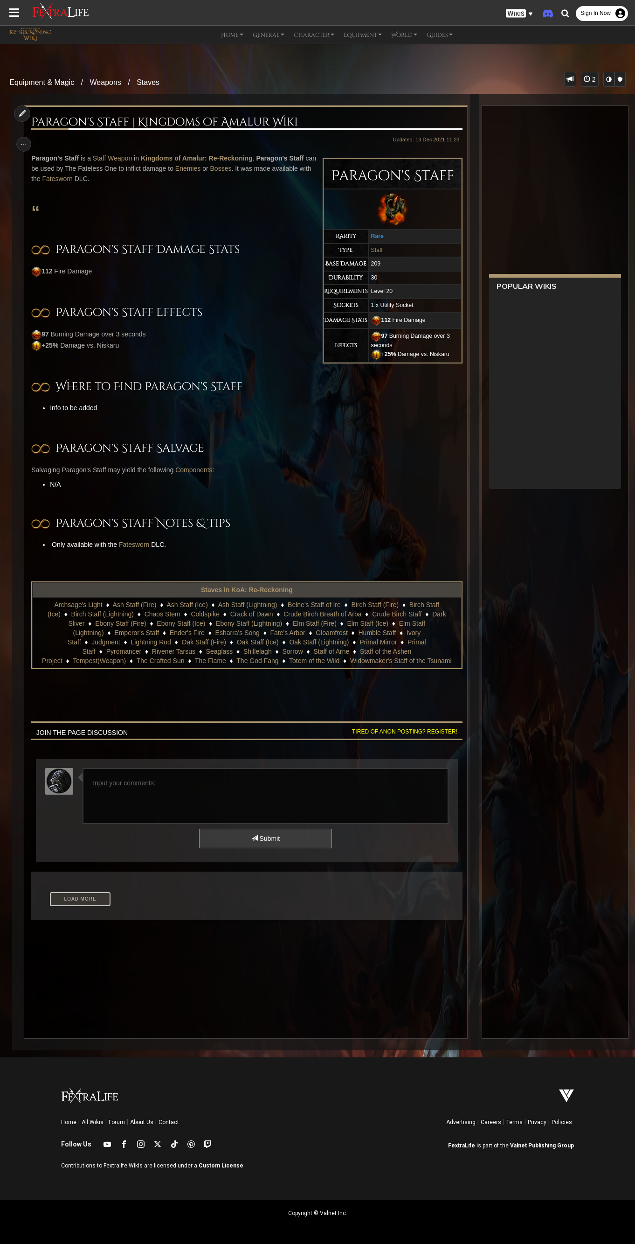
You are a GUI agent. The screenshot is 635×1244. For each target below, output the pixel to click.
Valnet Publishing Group (542, 1145)
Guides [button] (440, 35)
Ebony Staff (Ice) (181, 623)
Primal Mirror (377, 642)
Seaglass (219, 651)
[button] (519, 14)
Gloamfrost (331, 632)
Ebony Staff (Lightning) (248, 623)
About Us (141, 1122)
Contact (169, 1122)
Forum (117, 1122)
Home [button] (232, 35)
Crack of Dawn (251, 614)
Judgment (105, 642)
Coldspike (205, 614)
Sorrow (292, 651)
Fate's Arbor (287, 632)
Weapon (122, 158)
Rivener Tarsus (173, 651)
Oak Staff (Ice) (257, 642)
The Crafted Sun (160, 660)
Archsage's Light (78, 604)
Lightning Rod (151, 642)
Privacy (537, 1122)
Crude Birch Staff (396, 614)
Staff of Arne (331, 651)
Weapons (105, 82)
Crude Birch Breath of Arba (322, 614)
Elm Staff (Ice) (367, 623)
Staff (374, 250)
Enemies (218, 168)
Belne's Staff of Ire (313, 604)
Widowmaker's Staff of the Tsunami (400, 660)
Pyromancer (123, 651)
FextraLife (461, 1145)
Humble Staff (377, 632)
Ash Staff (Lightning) (247, 604)
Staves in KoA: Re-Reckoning (246, 590)
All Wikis (93, 1122)
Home (68, 1122)
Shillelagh (257, 651)
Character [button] (314, 35)
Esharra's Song (237, 632)
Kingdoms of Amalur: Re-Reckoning (199, 158)
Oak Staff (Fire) (203, 642)
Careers (491, 1122)
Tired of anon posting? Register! (402, 731)
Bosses (251, 168)
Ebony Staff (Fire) (120, 623)
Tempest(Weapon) (98, 660)
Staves (148, 82)
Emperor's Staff (136, 632)
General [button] (268, 35)
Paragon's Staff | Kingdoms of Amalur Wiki (166, 122)
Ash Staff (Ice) (186, 604)
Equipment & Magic (41, 82)
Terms (514, 1122)
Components (195, 470)
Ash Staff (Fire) (134, 604)
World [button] (404, 35)
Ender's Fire (186, 632)
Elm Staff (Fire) (314, 623)
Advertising (461, 1122)
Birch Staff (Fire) (375, 604)
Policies (562, 1122)
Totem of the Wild (314, 660)
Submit (265, 838)
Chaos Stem (162, 614)
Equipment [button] (363, 35)
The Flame (210, 660)
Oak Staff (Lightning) (319, 642)
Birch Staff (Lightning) (102, 614)
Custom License (221, 1165)
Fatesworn (100, 178)
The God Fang (257, 660)
